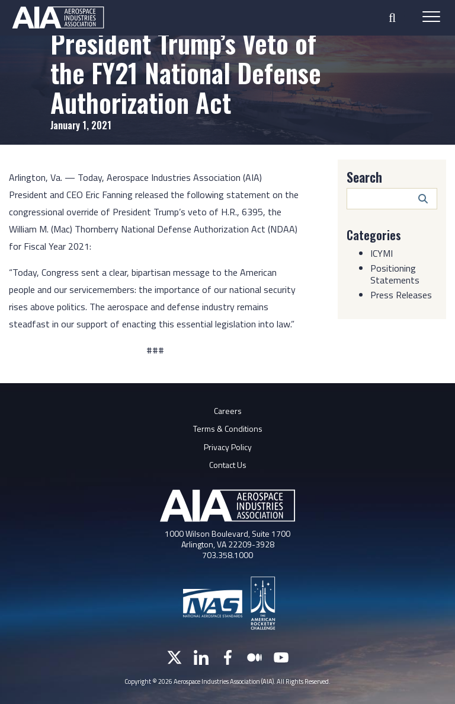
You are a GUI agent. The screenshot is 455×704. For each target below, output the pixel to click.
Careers (228, 410)
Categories (374, 235)
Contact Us (227, 464)
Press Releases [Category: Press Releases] (401, 295)
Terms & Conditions (227, 428)
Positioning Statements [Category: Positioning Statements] (394, 274)
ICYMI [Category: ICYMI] (381, 253)
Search (364, 176)
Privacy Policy (228, 447)
